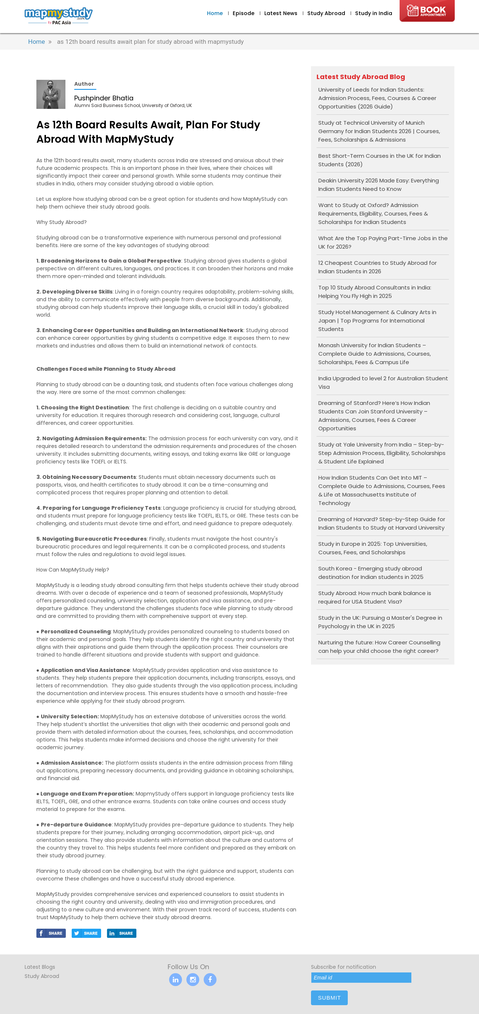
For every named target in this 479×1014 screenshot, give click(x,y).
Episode (243, 13)
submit (329, 998)
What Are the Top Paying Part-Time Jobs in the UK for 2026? (383, 242)
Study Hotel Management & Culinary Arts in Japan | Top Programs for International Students (377, 320)
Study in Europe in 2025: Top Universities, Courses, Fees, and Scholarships (372, 548)
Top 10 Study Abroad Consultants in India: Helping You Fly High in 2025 (374, 292)
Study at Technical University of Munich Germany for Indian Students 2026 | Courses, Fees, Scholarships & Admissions (379, 131)
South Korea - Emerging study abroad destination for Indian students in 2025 (370, 573)
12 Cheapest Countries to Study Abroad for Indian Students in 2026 (377, 267)
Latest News (281, 13)
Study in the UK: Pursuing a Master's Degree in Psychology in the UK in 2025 (380, 622)
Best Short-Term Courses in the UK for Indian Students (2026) (379, 160)
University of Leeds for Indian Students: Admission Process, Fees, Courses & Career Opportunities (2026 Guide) (377, 98)
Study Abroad (327, 13)
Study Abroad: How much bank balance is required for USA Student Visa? (374, 597)
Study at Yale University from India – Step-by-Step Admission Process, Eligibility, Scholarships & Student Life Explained (382, 453)
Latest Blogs (40, 967)
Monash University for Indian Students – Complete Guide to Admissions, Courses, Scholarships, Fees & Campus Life (374, 353)
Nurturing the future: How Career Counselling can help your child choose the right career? (379, 646)
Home (215, 13)
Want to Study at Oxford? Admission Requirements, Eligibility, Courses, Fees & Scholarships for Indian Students (373, 213)
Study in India (373, 13)
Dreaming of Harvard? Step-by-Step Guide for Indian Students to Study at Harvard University (381, 523)
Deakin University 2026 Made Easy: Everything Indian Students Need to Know (378, 185)
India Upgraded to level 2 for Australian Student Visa (383, 382)
